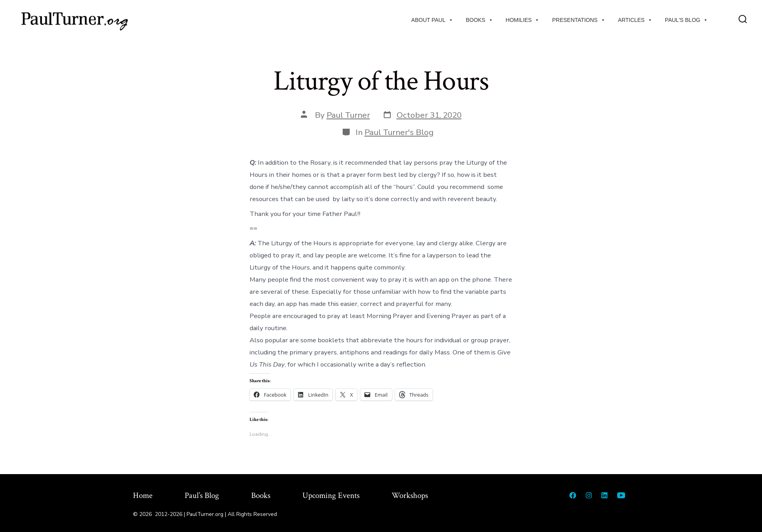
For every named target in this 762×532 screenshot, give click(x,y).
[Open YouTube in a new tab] (621, 495)
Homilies (523, 20)
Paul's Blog (686, 20)
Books (479, 20)
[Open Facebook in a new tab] (573, 495)
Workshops (410, 495)
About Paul (432, 20)
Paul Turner (348, 115)
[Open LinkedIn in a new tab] (604, 495)
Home (143, 495)
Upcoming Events (330, 495)
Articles (635, 20)
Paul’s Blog (202, 495)
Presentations (578, 20)
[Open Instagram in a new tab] (589, 495)
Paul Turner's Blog (399, 132)
